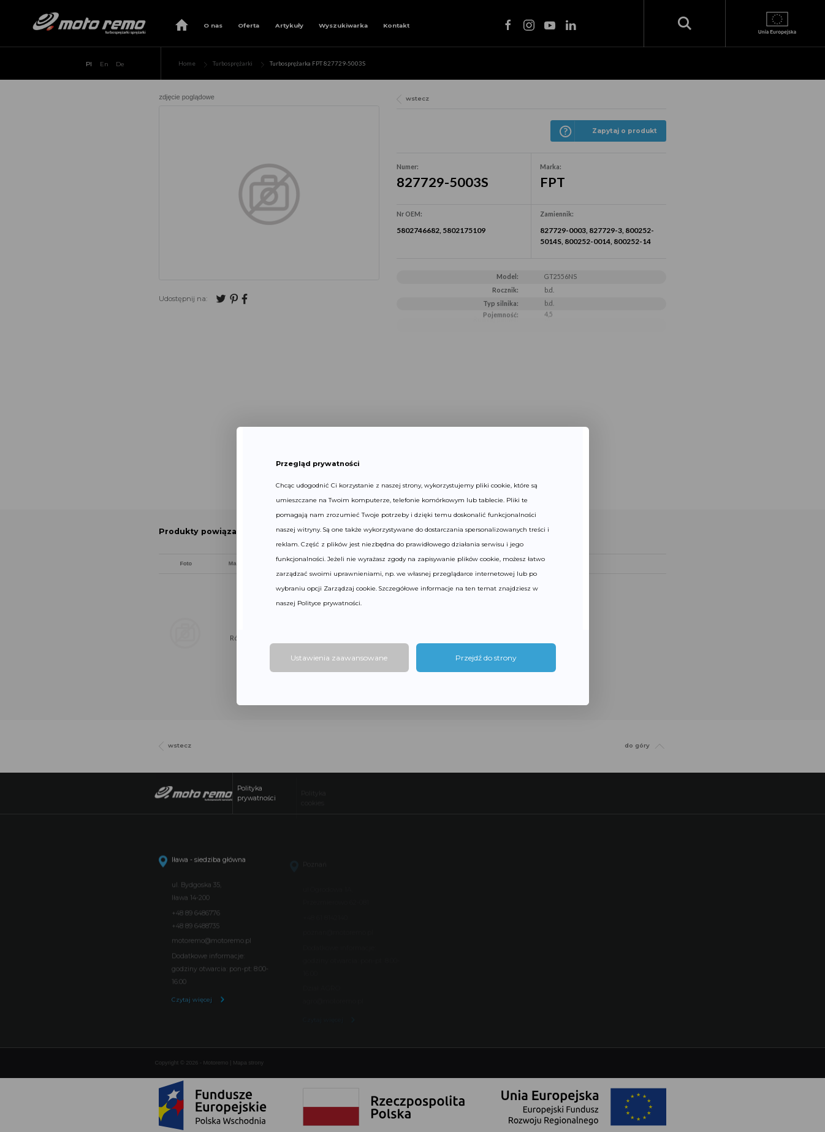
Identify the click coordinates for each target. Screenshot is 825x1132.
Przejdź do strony (486, 657)
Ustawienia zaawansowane (339, 657)
